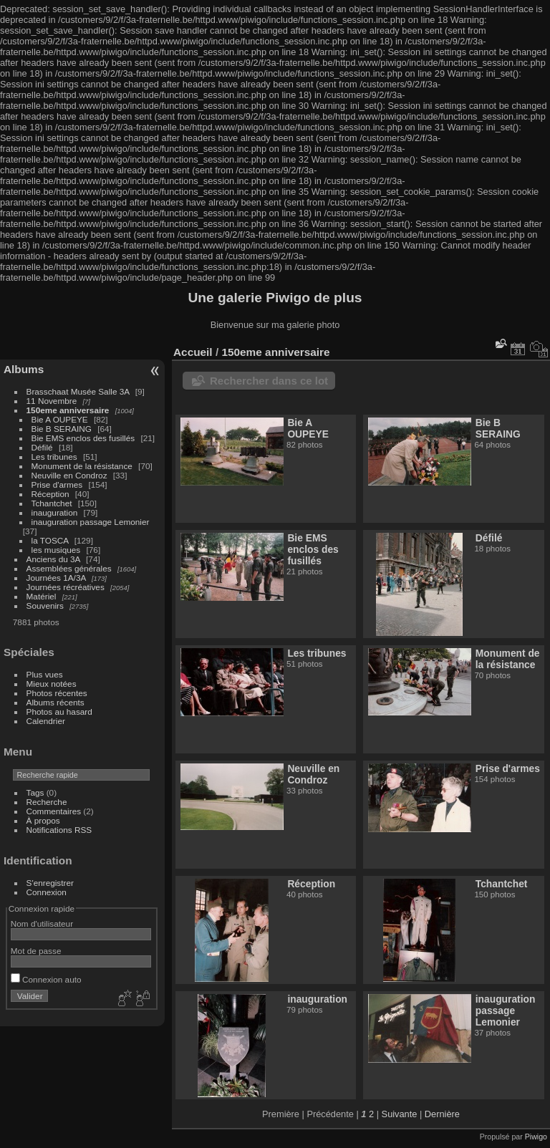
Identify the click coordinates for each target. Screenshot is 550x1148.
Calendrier (45, 720)
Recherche (46, 801)
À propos (43, 820)
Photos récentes (56, 693)
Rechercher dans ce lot (269, 381)
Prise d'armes (57, 484)
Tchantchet (52, 503)
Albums (24, 369)
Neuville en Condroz (69, 475)
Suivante (400, 1114)
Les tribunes (54, 456)
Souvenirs (45, 605)
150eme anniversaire (68, 410)
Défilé (42, 447)
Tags (35, 792)
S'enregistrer (50, 882)
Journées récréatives (65, 587)
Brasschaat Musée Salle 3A (78, 391)
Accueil (193, 352)
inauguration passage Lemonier (91, 521)
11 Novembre (51, 400)
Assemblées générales (69, 568)
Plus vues (44, 674)
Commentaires (54, 811)
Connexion (46, 892)
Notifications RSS (59, 829)
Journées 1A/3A (56, 577)
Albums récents (55, 702)
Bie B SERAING (62, 428)
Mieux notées (51, 683)
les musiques (56, 549)
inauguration (55, 512)
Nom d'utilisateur (42, 923)
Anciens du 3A (53, 559)
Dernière (442, 1114)
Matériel (41, 596)
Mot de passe (36, 950)
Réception (50, 493)
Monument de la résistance (82, 466)
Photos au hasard (59, 711)
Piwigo (536, 1136)
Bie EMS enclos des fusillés (83, 438)
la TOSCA (50, 540)
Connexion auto (46, 979)
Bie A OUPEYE (60, 419)
